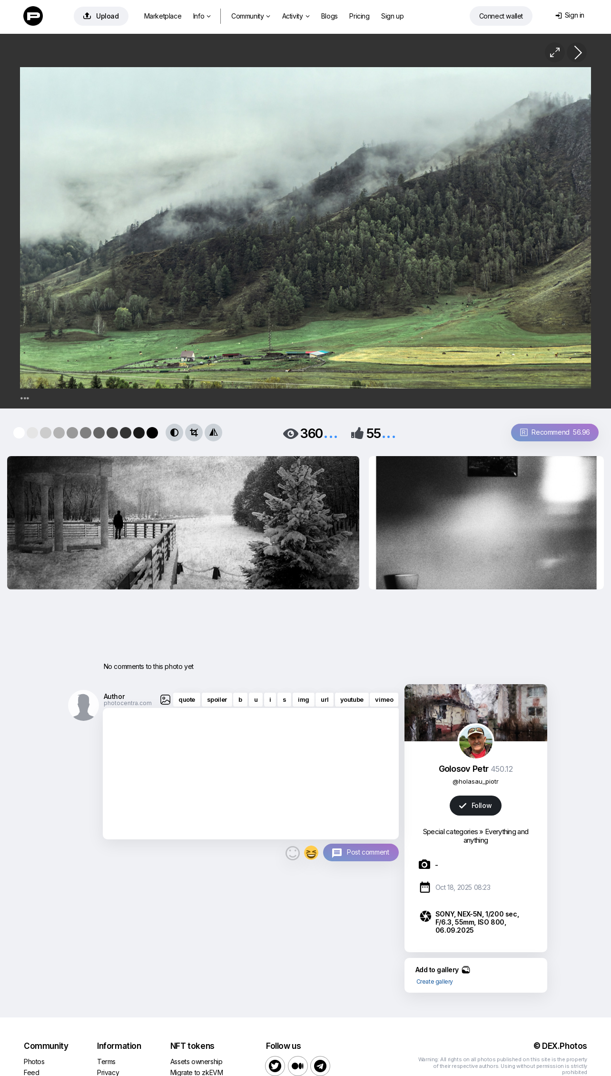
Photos (34, 1061)
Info (202, 16)
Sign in (569, 15)
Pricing (359, 16)
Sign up (392, 16)
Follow (475, 805)
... (330, 432)
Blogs (329, 16)
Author (114, 696)
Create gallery (434, 981)
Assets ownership (196, 1061)
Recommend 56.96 (555, 432)
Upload (101, 16)
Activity (295, 16)
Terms (106, 1061)
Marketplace (163, 16)
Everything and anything (495, 836)
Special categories (450, 831)
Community (250, 16)
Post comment (368, 852)
